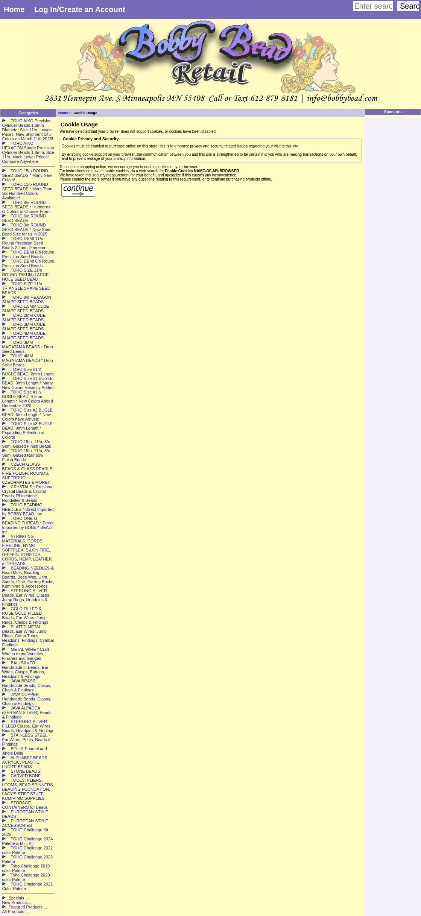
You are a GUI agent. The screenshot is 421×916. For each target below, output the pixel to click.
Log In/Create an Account (79, 9)
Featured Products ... (27, 907)
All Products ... (15, 911)
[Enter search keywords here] (373, 6)
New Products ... (17, 902)
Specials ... (18, 898)
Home (14, 9)
